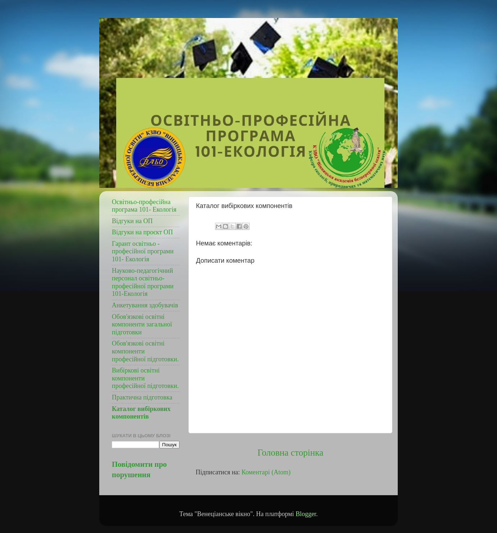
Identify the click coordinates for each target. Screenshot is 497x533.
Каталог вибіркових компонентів (141, 412)
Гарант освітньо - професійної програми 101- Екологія (143, 251)
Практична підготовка (142, 397)
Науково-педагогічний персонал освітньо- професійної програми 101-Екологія (143, 282)
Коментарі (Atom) (266, 472)
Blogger (306, 514)
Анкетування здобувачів (145, 305)
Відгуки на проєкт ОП (142, 232)
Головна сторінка (290, 452)
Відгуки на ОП (132, 221)
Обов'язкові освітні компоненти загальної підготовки (142, 324)
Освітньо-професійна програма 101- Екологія (144, 205)
